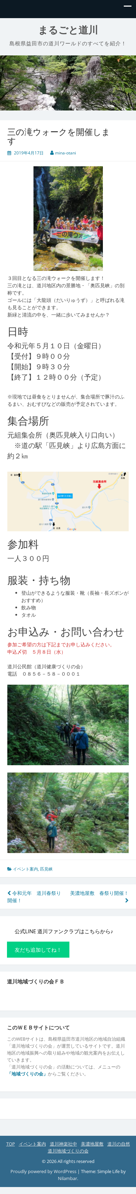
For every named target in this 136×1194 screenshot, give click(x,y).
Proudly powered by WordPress (43, 1171)
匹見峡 (46, 869)
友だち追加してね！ (38, 949)
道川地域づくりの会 (68, 1151)
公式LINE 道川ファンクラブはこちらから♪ (64, 931)
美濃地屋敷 (92, 1144)
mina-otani (65, 153)
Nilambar (67, 1178)
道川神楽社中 (63, 1144)
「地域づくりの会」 (27, 1074)
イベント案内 (25, 869)
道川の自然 (118, 1144)
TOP (10, 1144)
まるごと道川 (68, 30)
